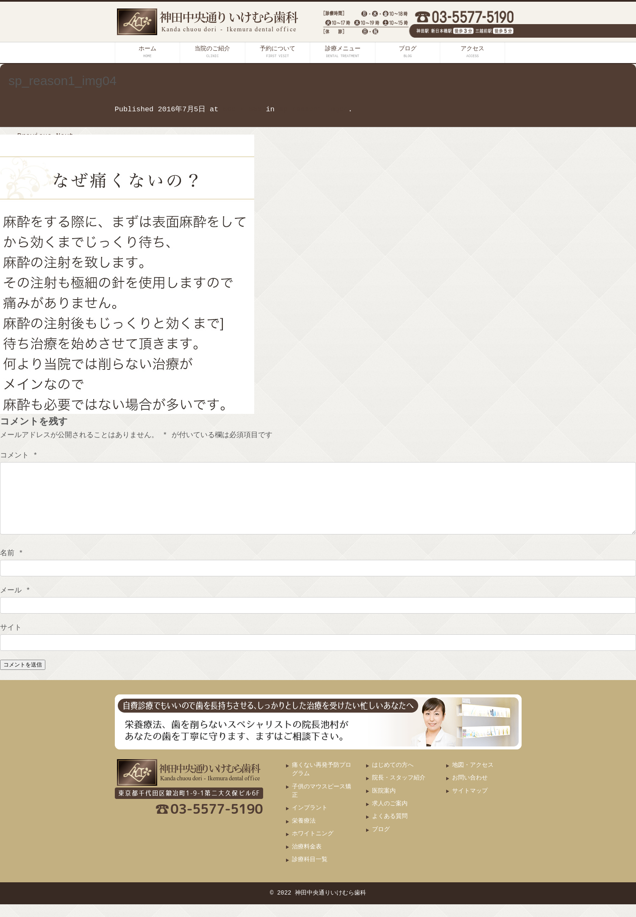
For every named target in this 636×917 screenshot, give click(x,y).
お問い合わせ (470, 791)
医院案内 (384, 804)
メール (15, 603)
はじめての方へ (393, 778)
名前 (11, 566)
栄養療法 (304, 834)
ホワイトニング (312, 847)
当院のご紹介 (212, 52)
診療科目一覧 (310, 872)
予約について (277, 52)
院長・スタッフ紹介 (398, 791)
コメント (18, 455)
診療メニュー (343, 52)
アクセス (472, 52)
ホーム (147, 52)
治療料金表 (307, 860)
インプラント (310, 821)
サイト (11, 640)
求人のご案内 (390, 816)
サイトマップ (470, 804)
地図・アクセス (473, 778)
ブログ (408, 52)
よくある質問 (390, 829)
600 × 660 (242, 109)
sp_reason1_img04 (313, 109)
